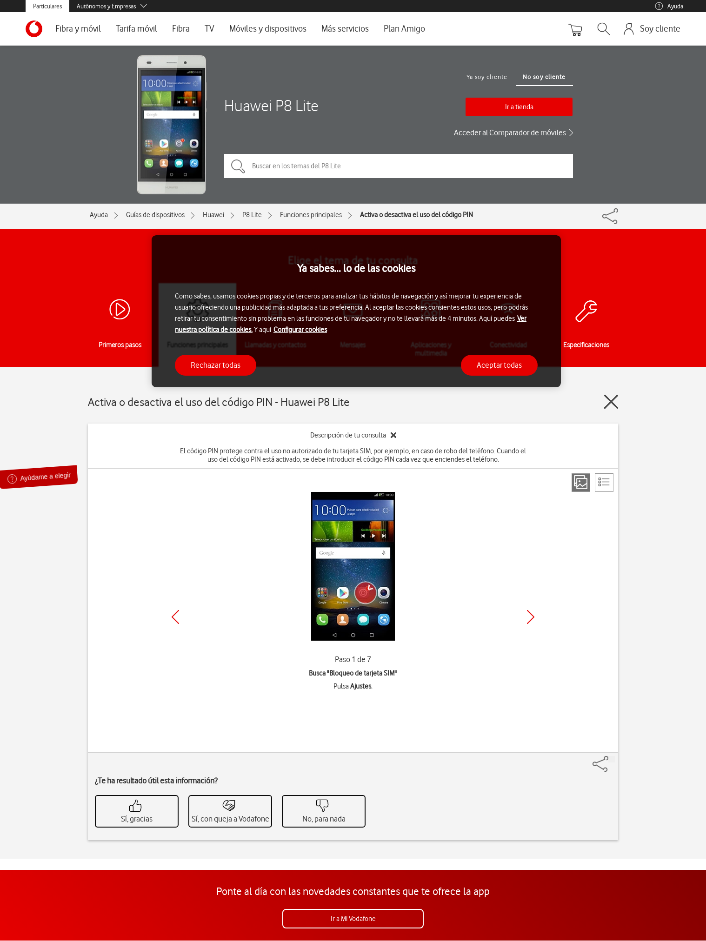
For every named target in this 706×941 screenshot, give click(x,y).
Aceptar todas (499, 365)
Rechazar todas (215, 365)
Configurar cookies (300, 329)
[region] (356, 311)
